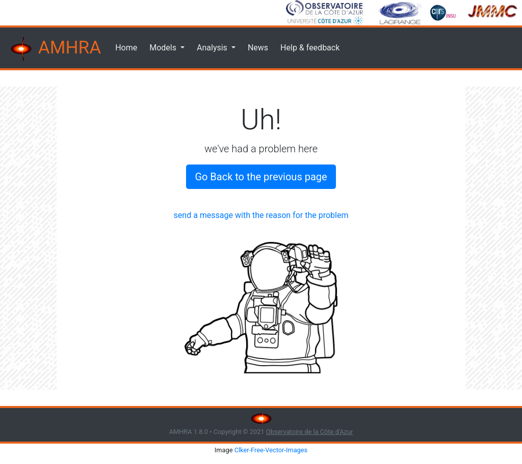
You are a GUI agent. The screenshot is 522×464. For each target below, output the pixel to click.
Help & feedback (310, 47)
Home (126, 47)
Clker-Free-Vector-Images (271, 450)
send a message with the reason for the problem (261, 215)
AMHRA (54, 49)
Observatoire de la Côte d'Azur (309, 431)
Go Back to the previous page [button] (261, 177)
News (258, 47)
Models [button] (163, 47)
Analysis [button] (213, 47)
